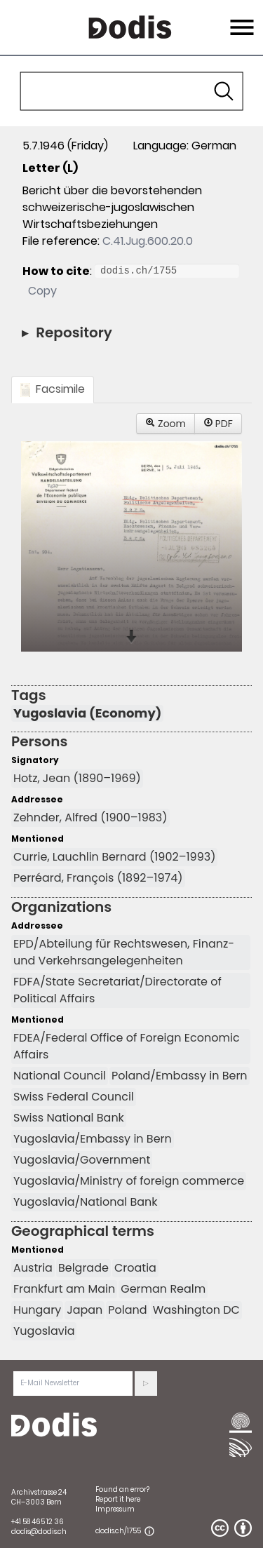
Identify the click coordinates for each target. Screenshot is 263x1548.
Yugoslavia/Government (81, 1160)
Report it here (117, 1499)
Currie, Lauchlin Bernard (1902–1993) (114, 857)
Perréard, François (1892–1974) (98, 878)
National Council (59, 1076)
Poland (127, 1310)
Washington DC (196, 1310)
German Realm (163, 1289)
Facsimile (52, 389)
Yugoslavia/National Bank (85, 1202)
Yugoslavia (43, 1331)
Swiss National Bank (68, 1118)
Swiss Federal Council (73, 1097)
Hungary (37, 1310)
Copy (42, 291)
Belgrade (83, 1268)
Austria (33, 1268)
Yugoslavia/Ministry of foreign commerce (128, 1181)
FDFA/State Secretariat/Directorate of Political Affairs (117, 990)
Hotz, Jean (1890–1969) (77, 778)
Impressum (115, 1509)
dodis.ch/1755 (118, 1531)
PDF (218, 424)
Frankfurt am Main (64, 1289)
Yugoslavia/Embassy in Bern (92, 1139)
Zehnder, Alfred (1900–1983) (90, 817)
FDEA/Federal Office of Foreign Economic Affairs (126, 1046)
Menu (240, 19)
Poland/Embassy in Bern (180, 1076)
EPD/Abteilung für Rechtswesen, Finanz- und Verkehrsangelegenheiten (123, 952)
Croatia (135, 1268)
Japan (84, 1310)
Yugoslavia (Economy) (87, 713)
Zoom (165, 424)
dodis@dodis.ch (39, 1531)
